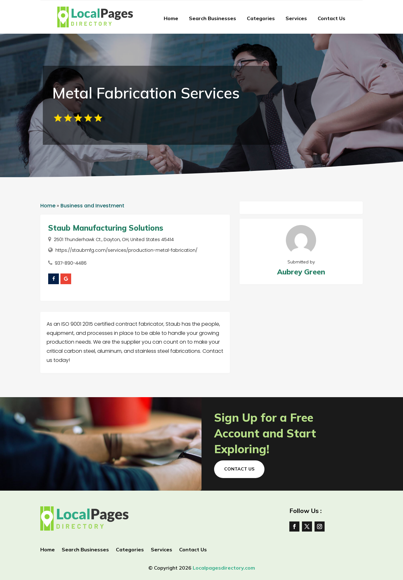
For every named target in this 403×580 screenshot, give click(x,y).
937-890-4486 (71, 263)
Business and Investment (92, 205)
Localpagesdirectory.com (224, 568)
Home (171, 18)
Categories (261, 18)
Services (296, 18)
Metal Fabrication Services (146, 92)
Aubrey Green (301, 271)
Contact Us (331, 18)
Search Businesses (212, 18)
